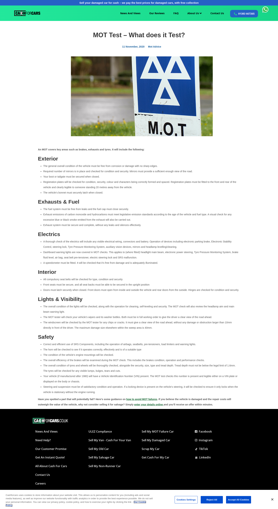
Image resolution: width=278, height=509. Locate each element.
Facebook (203, 431)
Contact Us (217, 13)
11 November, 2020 (133, 46)
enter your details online (149, 404)
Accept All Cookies (238, 499)
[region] (139, 499)
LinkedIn (203, 457)
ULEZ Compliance (100, 431)
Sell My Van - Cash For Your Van (109, 440)
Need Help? (43, 440)
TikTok (201, 449)
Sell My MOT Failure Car (158, 431)
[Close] (272, 499)
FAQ (176, 13)
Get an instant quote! (50, 457)
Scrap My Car (151, 449)
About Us (194, 13)
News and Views (46, 431)
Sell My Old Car (98, 449)
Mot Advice (154, 46)
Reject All (212, 499)
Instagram (204, 440)
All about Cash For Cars (51, 466)
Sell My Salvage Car (101, 457)
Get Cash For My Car (155, 457)
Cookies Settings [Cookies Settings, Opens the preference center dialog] (186, 499)
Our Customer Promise (50, 449)
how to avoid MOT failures (141, 399)
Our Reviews (157, 13)
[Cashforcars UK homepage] (27, 13)
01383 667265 (246, 13)
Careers (40, 483)
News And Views (130, 13)
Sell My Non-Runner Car (104, 466)
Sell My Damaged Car (156, 440)
